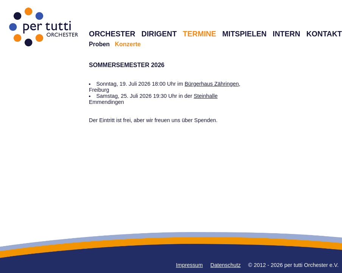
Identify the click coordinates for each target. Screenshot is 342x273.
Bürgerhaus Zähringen (212, 84)
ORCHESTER (112, 34)
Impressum (189, 265)
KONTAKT (324, 34)
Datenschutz (225, 265)
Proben (99, 44)
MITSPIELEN (244, 34)
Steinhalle (206, 96)
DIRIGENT (159, 34)
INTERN (286, 34)
